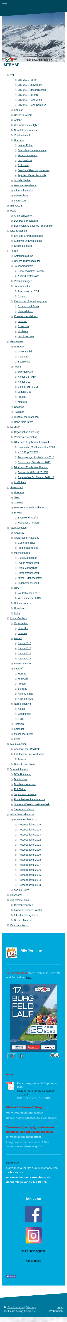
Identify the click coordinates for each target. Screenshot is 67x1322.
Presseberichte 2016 (29, 869)
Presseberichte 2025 (29, 824)
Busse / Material (23, 920)
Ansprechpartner (23, 215)
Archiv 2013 (24, 658)
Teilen (11, 1276)
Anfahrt (18, 120)
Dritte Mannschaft (28, 567)
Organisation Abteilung (26, 432)
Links (17, 613)
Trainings (19, 411)
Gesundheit (24, 713)
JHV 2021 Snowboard (30, 84)
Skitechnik (23, 326)
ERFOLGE (16, 205)
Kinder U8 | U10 (27, 376)
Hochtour (23, 331)
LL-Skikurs (20, 482)
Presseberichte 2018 (29, 859)
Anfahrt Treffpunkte (28, 276)
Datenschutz (21, 195)
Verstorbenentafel (28, 155)
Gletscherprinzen (23, 905)
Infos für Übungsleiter (26, 915)
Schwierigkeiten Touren (31, 271)
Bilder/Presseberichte (22, 814)
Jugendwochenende (25, 794)
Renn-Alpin (16, 341)
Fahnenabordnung (28, 547)
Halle (13, 210)
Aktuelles (19, 532)
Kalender (19, 728)
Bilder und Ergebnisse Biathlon (31, 467)
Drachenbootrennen (25, 784)
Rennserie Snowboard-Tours (30, 507)
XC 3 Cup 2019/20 (28, 452)
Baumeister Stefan (28, 517)
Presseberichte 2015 (29, 874)
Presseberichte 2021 (29, 844)
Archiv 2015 (24, 648)
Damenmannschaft (28, 573)
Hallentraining (25, 693)
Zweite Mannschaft (28, 562)
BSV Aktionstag (22, 774)
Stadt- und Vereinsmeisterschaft (31, 804)
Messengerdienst (23, 734)
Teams (17, 366)
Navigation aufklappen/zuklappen (33, 5)
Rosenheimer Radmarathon (29, 799)
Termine (22, 759)
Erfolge (18, 512)
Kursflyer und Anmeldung (28, 240)
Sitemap (31, 1307)
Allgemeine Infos (19, 900)
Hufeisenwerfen (22, 603)
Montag (22, 673)
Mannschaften (22, 552)
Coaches (19, 406)
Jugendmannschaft (28, 583)
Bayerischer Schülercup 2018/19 (36, 477)
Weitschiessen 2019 (29, 593)
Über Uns (23, 628)
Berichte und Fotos (28, 306)
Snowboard (16, 487)
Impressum (20, 200)
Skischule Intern (23, 245)
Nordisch (15, 427)
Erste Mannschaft (27, 557)
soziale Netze (21, 890)
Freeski (22, 396)
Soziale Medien (22, 180)
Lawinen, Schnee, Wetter (28, 910)
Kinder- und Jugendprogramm (30, 301)
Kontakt (18, 110)
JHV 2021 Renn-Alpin (30, 99)
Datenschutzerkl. (19, 925)
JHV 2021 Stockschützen (32, 89)
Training (18, 502)
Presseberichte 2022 (29, 839)
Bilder (17, 588)
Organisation (21, 623)
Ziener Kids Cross (24, 809)
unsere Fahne (25, 145)
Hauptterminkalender (25, 185)
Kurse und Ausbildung (26, 316)
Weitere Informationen (26, 417)
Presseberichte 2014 (29, 879)
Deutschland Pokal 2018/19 (33, 472)
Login (60, 1307)
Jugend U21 (24, 391)
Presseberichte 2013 (29, 884)
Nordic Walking (22, 703)
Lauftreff (18, 668)
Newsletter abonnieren (26, 130)
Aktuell (18, 638)
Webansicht (56, 1310)
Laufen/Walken (18, 618)
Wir (12, 74)
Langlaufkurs (25, 160)
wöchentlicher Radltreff (26, 749)
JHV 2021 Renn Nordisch (32, 105)
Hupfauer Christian (28, 522)
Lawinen (22, 321)
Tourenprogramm (23, 266)
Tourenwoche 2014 (28, 291)
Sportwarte (24, 361)
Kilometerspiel (26, 698)
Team (17, 497)
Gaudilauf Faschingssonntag (33, 170)
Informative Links (23, 190)
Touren (14, 250)
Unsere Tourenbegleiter (27, 261)
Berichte (22, 296)
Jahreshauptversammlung (32, 150)
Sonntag (22, 688)
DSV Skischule (18, 230)
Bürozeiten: (13, 1162)
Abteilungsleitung (23, 255)
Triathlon (19, 723)
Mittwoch (23, 678)
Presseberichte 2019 (29, 854)
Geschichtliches (26, 542)
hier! (28, 977)
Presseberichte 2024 (29, 829)
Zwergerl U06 (25, 371)
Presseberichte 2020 (29, 849)
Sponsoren (16, 895)
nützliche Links (26, 336)
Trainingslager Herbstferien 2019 (36, 457)
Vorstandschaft (22, 135)
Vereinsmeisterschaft (25, 437)
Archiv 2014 (24, 653)
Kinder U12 (24, 381)
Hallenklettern (25, 311)
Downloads (20, 608)
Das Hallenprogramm (26, 220)
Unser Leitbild (25, 351)
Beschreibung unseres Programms (33, 225)
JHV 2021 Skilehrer (28, 94)
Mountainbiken (18, 744)
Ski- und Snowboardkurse (28, 235)
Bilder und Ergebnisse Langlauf (31, 442)
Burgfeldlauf (21, 779)
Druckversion (14, 1307)
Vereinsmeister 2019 (29, 598)
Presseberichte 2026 (25, 819)
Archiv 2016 (24, 643)
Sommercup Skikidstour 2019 (34, 462)
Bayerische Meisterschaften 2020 (36, 447)
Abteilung (23, 356)
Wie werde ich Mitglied (26, 125)
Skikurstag (23, 165)
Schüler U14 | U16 (28, 386)
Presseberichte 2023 (29, 834)
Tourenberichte (22, 286)
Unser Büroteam (23, 115)
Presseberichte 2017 (29, 864)
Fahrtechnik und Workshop (29, 754)
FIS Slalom (20, 789)
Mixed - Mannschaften (30, 578)
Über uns (19, 140)
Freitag (22, 683)
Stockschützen (18, 527)
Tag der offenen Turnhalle (32, 175)
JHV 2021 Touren (27, 79)
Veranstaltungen (23, 281)
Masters (22, 401)
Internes (22, 633)
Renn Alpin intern (23, 422)
